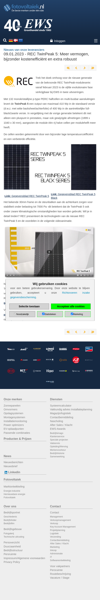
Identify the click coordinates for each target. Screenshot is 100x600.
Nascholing (56, 421)
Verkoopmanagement (60, 520)
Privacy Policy (12, 562)
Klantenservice (57, 436)
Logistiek (54, 533)
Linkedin (12, 472)
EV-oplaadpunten (14, 428)
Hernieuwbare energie (14, 494)
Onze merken (13, 399)
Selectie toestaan (29, 306)
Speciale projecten (59, 439)
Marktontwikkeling (14, 486)
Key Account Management (63, 526)
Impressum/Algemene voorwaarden (24, 558)
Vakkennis (55, 443)
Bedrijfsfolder (10, 520)
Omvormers (10, 409)
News (7, 456)
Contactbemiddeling (61, 417)
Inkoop (53, 550)
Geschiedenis (10, 516)
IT (51, 557)
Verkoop (54, 523)
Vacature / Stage (59, 577)
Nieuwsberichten (13, 462)
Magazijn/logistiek (60, 413)
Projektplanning (57, 530)
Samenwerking (57, 456)
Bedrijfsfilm (9, 523)
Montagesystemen (14, 417)
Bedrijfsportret (12, 512)
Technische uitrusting (14, 537)
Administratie (56, 553)
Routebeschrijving (60, 573)
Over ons (10, 506)
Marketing (55, 547)
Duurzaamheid (12, 546)
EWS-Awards (58, 428)
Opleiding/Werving (59, 446)
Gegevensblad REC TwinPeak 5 (27, 196)
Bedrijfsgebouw (13, 529)
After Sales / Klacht (61, 425)
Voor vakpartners (60, 566)
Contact (55, 506)
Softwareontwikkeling (60, 560)
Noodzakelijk (22, 314)
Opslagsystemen (13, 413)
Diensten (56, 399)
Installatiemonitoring (15, 421)
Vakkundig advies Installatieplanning (71, 409)
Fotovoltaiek (12, 479)
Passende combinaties (17, 432)
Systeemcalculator (61, 405)
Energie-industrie (12, 491)
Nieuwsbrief (10, 466)
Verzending (55, 537)
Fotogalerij (9, 533)
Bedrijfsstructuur (13, 550)
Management (56, 516)
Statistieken (50, 314)
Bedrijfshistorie (57, 453)
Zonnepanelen (12, 405)
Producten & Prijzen (17, 438)
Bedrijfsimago (56, 433)
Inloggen (59, 41)
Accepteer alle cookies (71, 306)
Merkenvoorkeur (58, 450)
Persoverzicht (12, 542)
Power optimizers (14, 425)
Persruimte (10, 554)
